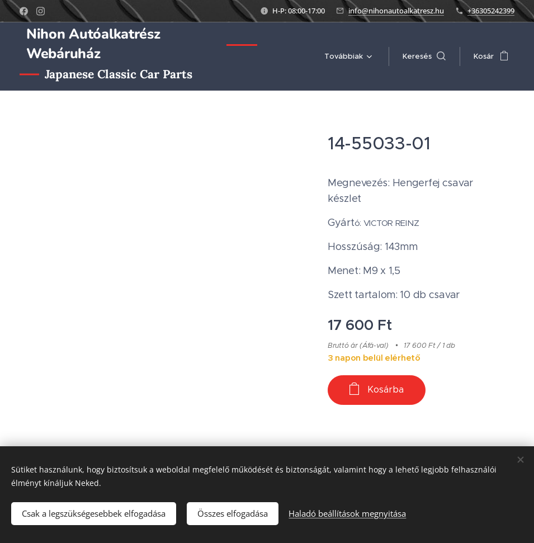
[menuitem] (346, 56)
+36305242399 (490, 11)
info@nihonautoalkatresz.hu (396, 11)
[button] (424, 56)
